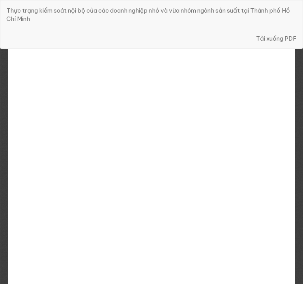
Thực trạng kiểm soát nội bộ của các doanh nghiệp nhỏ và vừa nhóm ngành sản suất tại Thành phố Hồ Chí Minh (148, 14)
